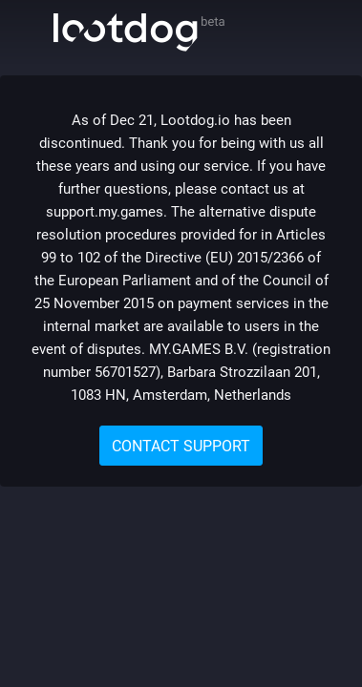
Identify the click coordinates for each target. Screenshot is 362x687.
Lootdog (138, 32)
